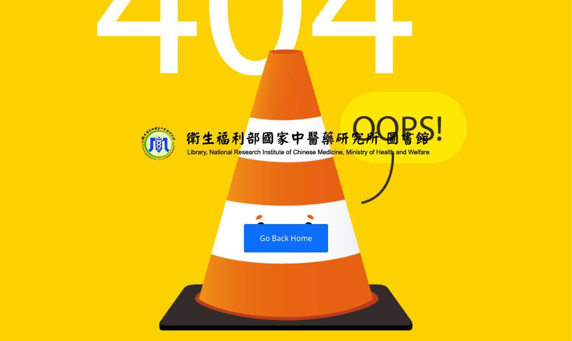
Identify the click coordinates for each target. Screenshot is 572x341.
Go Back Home (286, 238)
